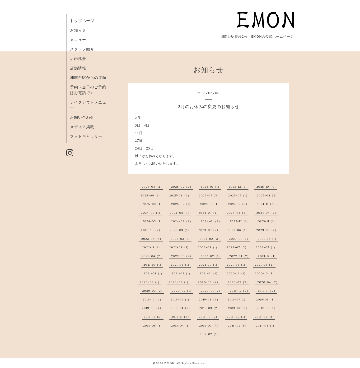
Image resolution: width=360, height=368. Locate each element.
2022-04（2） (152, 256)
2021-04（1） (154, 273)
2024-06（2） (237, 212)
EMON (169, 363)
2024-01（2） (211, 221)
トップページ (82, 20)
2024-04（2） (267, 212)
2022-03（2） (182, 256)
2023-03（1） (181, 239)
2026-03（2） (152, 186)
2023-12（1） (239, 221)
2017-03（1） (266, 325)
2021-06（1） (237, 264)
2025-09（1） (150, 195)
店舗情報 (78, 68)
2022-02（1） (211, 256)
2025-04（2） (267, 195)
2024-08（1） (180, 212)
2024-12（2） (238, 204)
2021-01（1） (209, 273)
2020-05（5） (238, 282)
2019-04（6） (181, 308)
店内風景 (78, 58)
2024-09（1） (151, 212)
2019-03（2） (209, 308)
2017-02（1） (210, 334)
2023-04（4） (152, 239)
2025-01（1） (210, 204)
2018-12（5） (154, 316)
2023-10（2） (151, 230)
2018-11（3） (181, 316)
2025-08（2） (180, 195)
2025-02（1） (181, 204)
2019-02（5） (238, 308)
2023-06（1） (238, 230)
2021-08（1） (181, 264)
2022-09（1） (179, 247)
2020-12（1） (237, 273)
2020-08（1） (179, 282)
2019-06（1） (266, 299)
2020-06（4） (209, 282)
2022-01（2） (239, 256)
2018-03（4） (209, 325)
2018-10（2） (209, 316)
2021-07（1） (209, 264)
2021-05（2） (265, 264)
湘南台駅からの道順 (88, 77)
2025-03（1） (152, 204)
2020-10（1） (265, 273)
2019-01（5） (267, 308)
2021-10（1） (153, 264)
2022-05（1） (266, 247)
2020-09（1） (150, 282)
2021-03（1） (182, 273)
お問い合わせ (82, 117)
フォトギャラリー (86, 136)
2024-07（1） (208, 212)
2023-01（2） (239, 239)
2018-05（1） (153, 325)
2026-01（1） (211, 186)
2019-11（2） (267, 290)
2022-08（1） (208, 247)
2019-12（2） (240, 290)
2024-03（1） (152, 221)
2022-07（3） (237, 247)
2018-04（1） (181, 325)
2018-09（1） (237, 316)
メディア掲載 (82, 126)
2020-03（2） (153, 290)
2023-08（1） (180, 230)
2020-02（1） (182, 290)
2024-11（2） (266, 204)
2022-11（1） (151, 247)
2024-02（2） (182, 221)
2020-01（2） (211, 290)
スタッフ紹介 (82, 49)
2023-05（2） (267, 230)
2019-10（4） (153, 299)
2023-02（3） (210, 239)
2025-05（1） (238, 195)
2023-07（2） (209, 230)
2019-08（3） (209, 299)
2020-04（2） (268, 282)
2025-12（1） (238, 186)
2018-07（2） (265, 316)
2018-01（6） (238, 325)
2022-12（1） (268, 239)
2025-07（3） (209, 195)
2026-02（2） (182, 186)
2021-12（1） (267, 256)
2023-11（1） (266, 221)
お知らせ (78, 30)
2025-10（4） (266, 186)
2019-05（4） (152, 308)
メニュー (78, 39)
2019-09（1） (181, 299)
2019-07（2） (238, 299)
